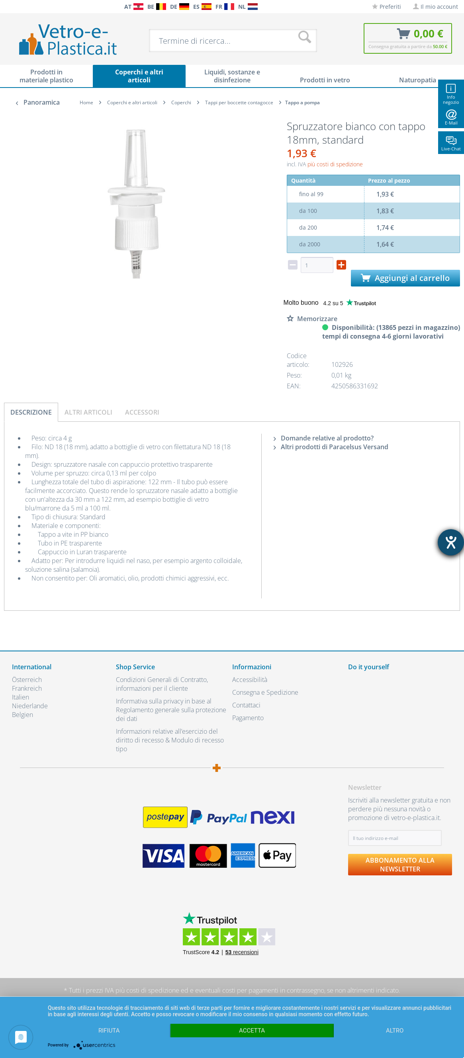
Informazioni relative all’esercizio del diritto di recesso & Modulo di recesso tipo (170, 740)
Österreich (27, 679)
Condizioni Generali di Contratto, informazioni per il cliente (162, 684)
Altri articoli (88, 412)
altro (394, 1030)
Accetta (252, 1030)
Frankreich (27, 688)
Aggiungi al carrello (405, 278)
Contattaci (246, 705)
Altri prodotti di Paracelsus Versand (331, 446)
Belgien (22, 714)
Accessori (142, 412)
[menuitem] (8, 7)
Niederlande (30, 705)
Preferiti (386, 6)
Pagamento (248, 717)
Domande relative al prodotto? (324, 438)
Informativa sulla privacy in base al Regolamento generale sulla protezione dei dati (171, 710)
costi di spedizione (152, 990)
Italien (20, 697)
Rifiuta (109, 1030)
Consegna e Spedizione (265, 692)
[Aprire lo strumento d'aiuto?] (451, 542)
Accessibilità (249, 679)
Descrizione (31, 412)
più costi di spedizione (335, 164)
